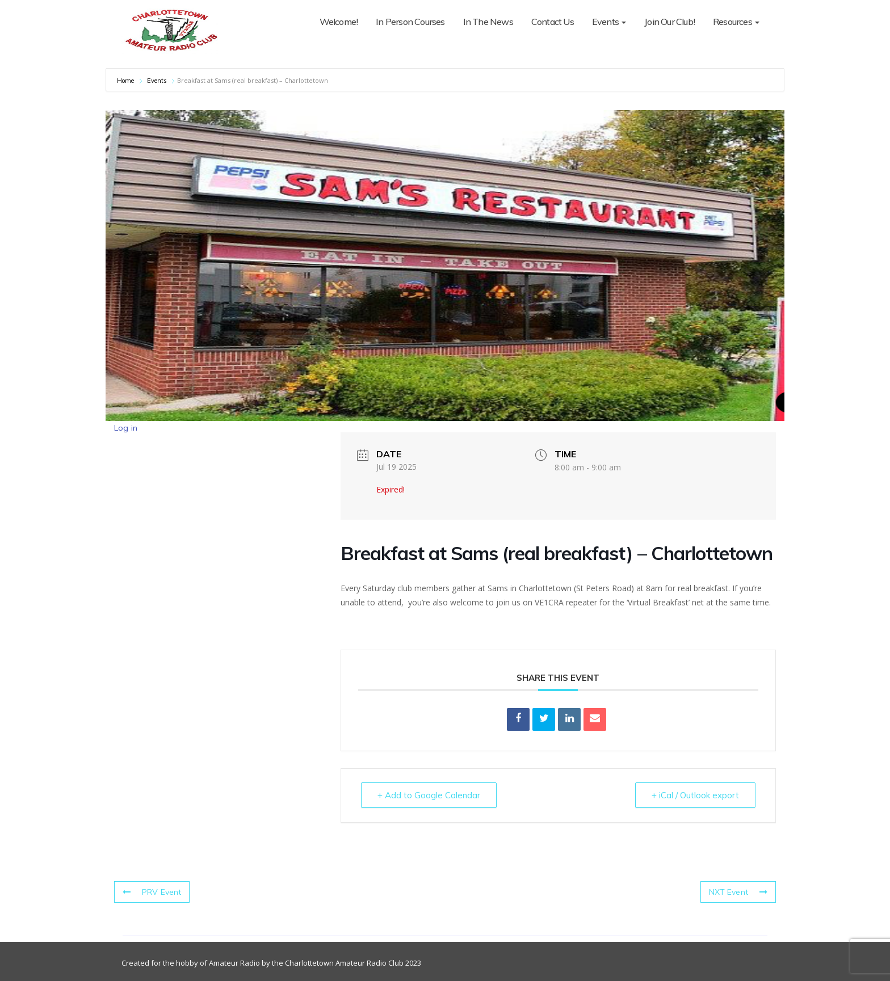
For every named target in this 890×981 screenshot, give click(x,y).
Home (126, 81)
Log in (125, 428)
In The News (488, 21)
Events (609, 21)
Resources (736, 21)
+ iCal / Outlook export (695, 795)
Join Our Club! (669, 21)
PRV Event (152, 892)
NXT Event (738, 892)
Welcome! (339, 21)
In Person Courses (410, 21)
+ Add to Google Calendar (428, 795)
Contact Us (552, 21)
